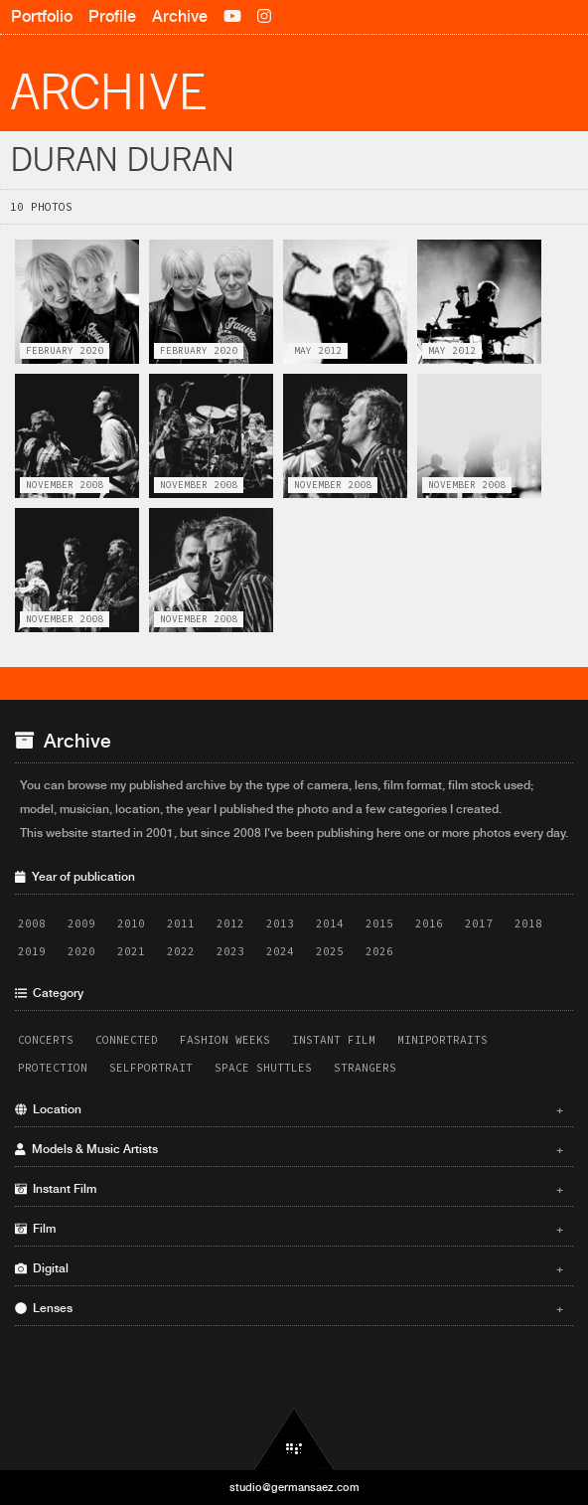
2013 (280, 923)
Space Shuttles (263, 1068)
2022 (181, 951)
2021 (131, 951)
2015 (379, 923)
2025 (330, 951)
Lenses (289, 1308)
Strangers (365, 1068)
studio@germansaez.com (294, 1487)
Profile (112, 16)
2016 (429, 923)
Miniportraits (442, 1040)
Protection (52, 1068)
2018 (528, 923)
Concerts (46, 1040)
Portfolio (42, 16)
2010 (131, 923)
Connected (126, 1040)
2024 (280, 951)
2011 (181, 923)
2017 (479, 923)
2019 (32, 951)
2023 (230, 951)
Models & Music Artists (289, 1149)
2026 (379, 951)
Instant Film (333, 1040)
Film (289, 1229)
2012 (230, 923)
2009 (81, 923)
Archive (180, 16)
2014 (330, 923)
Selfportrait (151, 1068)
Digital (289, 1268)
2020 (81, 951)
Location (289, 1109)
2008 (32, 923)
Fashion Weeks (225, 1040)
